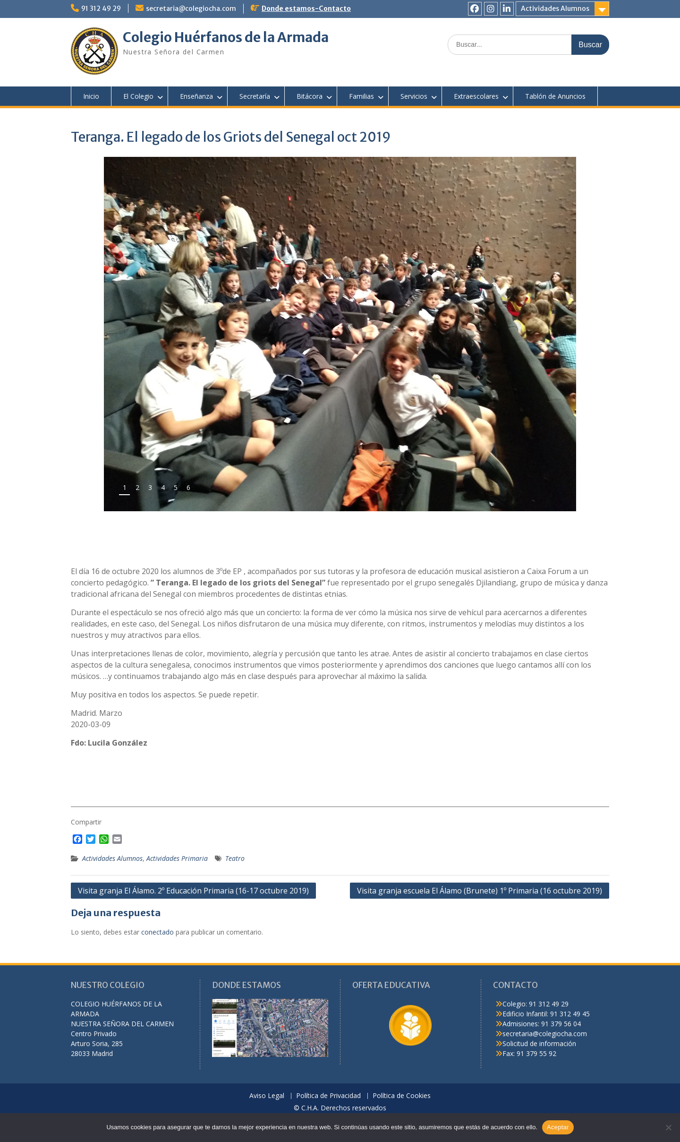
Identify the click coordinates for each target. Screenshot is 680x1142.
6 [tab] (188, 487)
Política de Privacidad (328, 1096)
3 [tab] (150, 487)
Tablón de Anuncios (555, 96)
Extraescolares (476, 96)
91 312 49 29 (101, 8)
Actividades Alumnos (555, 8)
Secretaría (254, 96)
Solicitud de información (539, 1043)
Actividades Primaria (177, 858)
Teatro (235, 858)
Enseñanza (196, 96)
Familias (361, 96)
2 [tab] (137, 487)
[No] (668, 1127)
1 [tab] (125, 487)
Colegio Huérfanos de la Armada (226, 37)
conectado (157, 931)
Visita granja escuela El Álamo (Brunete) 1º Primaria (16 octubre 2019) (479, 890)
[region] (340, 334)
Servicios (413, 96)
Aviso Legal (266, 1096)
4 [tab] (163, 487)
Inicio (91, 96)
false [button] (537, 491)
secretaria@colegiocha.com (191, 8)
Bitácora (310, 96)
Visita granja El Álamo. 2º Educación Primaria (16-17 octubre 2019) (193, 890)
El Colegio (138, 96)
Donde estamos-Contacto (306, 8)
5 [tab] (176, 487)
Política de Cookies (402, 1096)
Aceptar (558, 1127)
